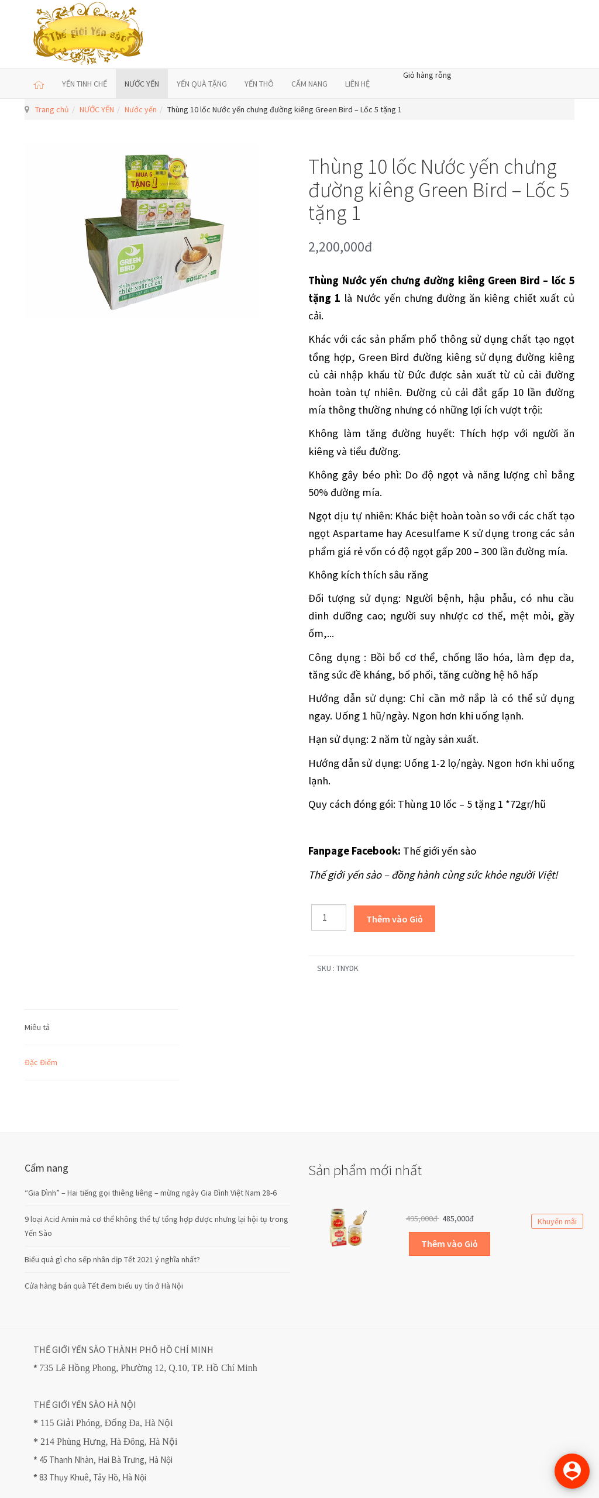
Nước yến (141, 109)
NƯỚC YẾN (142, 83)
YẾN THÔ (259, 83)
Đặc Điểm (41, 1062)
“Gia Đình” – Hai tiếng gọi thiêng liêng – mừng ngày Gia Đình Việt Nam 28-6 (151, 1192)
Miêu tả (37, 1027)
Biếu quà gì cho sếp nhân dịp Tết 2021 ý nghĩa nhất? (112, 1259)
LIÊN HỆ (357, 83)
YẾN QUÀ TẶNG (202, 83)
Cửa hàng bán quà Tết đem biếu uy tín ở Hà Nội (104, 1285)
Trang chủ (52, 109)
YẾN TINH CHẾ (84, 83)
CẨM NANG (309, 83)
